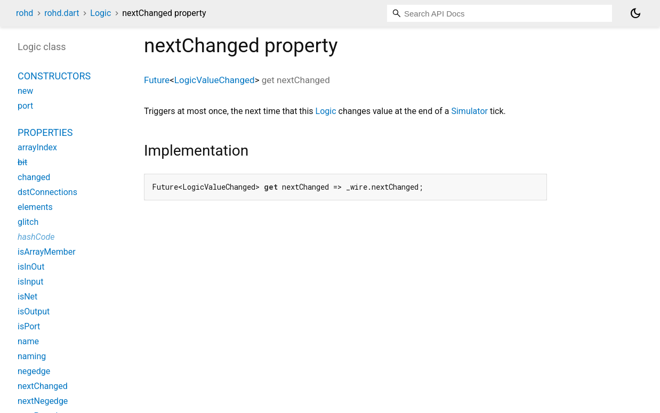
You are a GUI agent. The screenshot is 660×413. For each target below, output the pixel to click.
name (28, 341)
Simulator (469, 111)
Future (157, 80)
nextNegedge (43, 401)
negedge (34, 371)
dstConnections (47, 192)
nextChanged (43, 386)
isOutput (34, 311)
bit (22, 162)
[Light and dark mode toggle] (635, 13)
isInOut (31, 267)
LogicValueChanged (214, 80)
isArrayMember (47, 252)
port (25, 106)
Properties (45, 132)
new (25, 91)
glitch (28, 222)
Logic (100, 13)
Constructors (54, 76)
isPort (29, 326)
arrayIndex (37, 147)
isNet (27, 296)
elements (35, 207)
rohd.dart (61, 13)
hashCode (36, 237)
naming (32, 356)
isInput (30, 282)
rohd (24, 13)
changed (34, 177)
